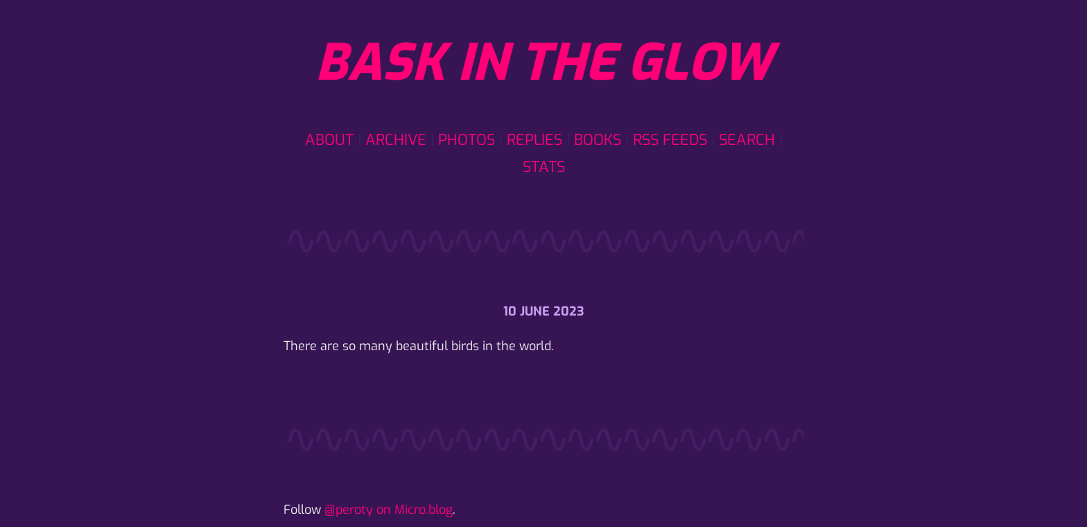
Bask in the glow (543, 63)
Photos (466, 140)
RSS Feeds (670, 140)
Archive (395, 140)
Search (747, 140)
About (329, 140)
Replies (534, 140)
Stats (544, 167)
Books (597, 140)
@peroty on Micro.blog (388, 509)
